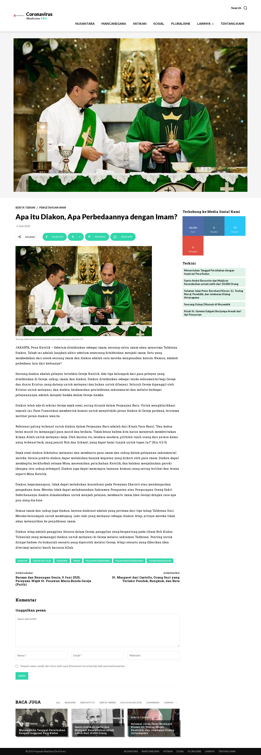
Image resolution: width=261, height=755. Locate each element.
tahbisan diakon (160, 560)
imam (76, 560)
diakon (22, 560)
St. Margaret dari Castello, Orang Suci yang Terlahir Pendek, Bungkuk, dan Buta (146, 579)
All (58, 702)
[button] (239, 8)
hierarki (62, 560)
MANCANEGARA (150, 751)
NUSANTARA (131, 751)
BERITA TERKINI (25, 207)
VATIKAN (168, 751)
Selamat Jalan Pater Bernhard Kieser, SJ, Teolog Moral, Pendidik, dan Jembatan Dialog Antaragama (152, 728)
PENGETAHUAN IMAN (52, 207)
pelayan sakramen (98, 560)
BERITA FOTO (87, 702)
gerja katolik (42, 560)
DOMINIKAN (152, 702)
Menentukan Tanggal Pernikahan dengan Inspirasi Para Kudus (42, 731)
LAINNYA (210, 751)
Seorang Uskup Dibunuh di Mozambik (207, 304)
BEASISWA (70, 702)
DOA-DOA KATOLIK (131, 702)
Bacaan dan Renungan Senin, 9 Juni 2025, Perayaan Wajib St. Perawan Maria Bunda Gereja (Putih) (53, 580)
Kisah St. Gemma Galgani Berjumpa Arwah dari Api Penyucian (212, 313)
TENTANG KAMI (226, 751)
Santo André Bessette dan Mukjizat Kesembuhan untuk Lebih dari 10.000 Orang (94, 730)
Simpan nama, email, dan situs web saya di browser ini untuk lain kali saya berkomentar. (72, 666)
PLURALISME (194, 751)
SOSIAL (180, 751)
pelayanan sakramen (129, 560)
